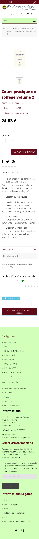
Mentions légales (11, 504)
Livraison (8, 500)
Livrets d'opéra (10, 355)
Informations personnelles (15, 388)
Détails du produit (11, 256)
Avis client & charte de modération (18, 521)
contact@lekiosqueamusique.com (16, 437)
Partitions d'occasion (13, 372)
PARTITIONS (9, 359)
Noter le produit (11, 298)
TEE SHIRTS (9, 377)
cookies (7, 508)
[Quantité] (7, 140)
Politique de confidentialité (15, 513)
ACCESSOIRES (10, 342)
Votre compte (10, 382)
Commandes (9, 392)
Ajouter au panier (24, 151)
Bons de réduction (12, 405)
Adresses (8, 401)
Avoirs (6, 397)
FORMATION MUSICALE (14, 351)
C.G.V (6, 517)
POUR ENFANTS (10, 364)
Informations (11, 411)
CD (5, 347)
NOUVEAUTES (10, 368)
